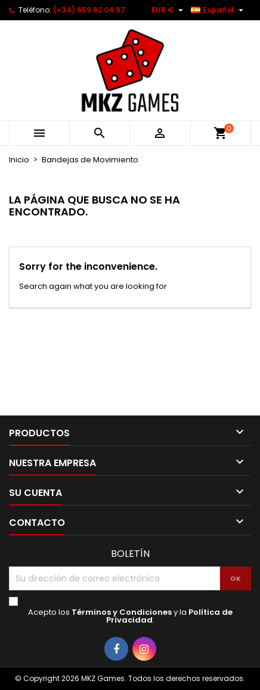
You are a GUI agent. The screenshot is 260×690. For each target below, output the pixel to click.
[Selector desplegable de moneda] (168, 10)
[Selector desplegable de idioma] (218, 10)
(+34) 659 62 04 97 (89, 10)
